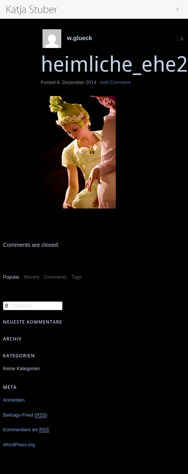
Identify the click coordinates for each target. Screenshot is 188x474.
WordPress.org (19, 444)
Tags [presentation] (76, 277)
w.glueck (79, 38)
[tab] (11, 277)
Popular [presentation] (11, 277)
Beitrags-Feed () (25, 415)
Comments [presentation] (55, 277)
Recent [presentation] (31, 277)
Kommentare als (26, 430)
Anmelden (13, 400)
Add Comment (115, 82)
